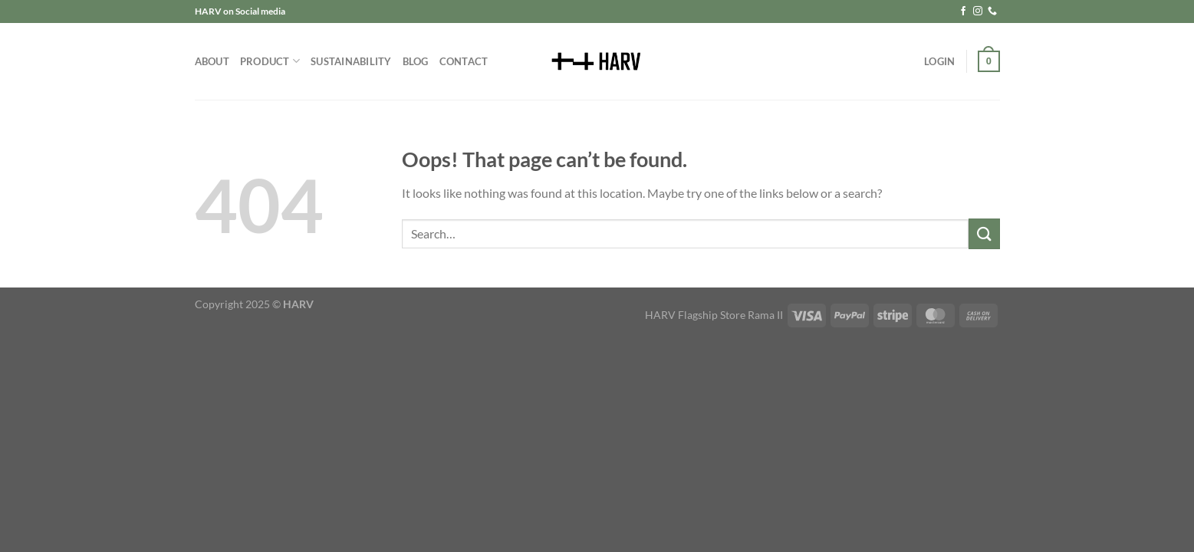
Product (270, 61)
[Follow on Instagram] (977, 11)
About (212, 61)
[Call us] (992, 11)
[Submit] (984, 233)
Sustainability (351, 61)
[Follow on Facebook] (963, 11)
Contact (463, 61)
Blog (416, 61)
